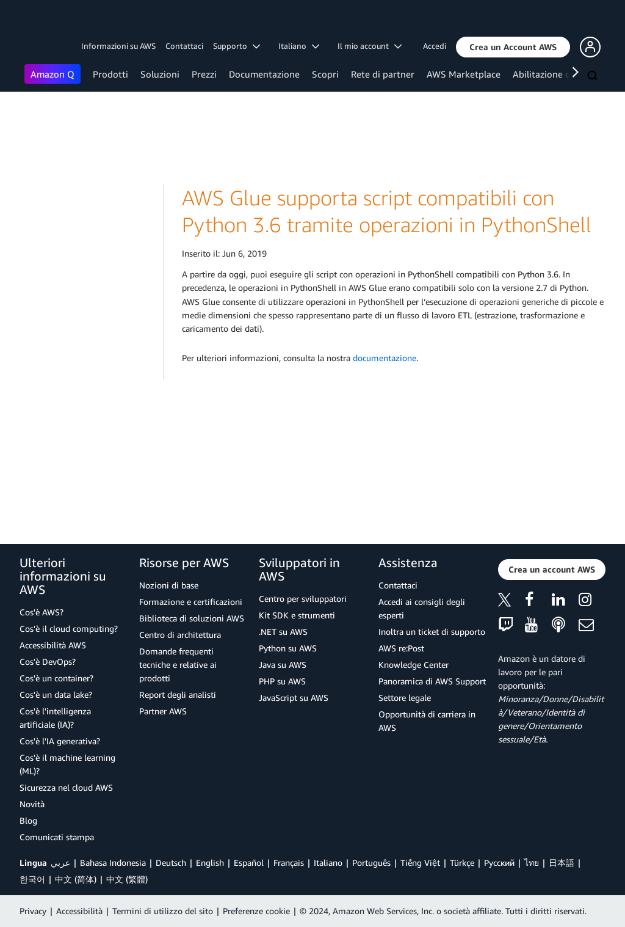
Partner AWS (163, 711)
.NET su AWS (283, 631)
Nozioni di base (168, 585)
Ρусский (499, 862)
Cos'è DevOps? (48, 661)
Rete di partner (382, 73)
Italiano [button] (298, 46)
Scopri (325, 73)
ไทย (531, 862)
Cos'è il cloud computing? (69, 628)
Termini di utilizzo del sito (162, 911)
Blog (28, 820)
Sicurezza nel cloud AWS (66, 787)
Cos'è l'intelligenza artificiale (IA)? (55, 718)
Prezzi (204, 73)
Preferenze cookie (256, 911)
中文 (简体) (75, 879)
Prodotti (110, 73)
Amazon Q (52, 73)
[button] (513, 47)
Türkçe (462, 862)
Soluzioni (159, 73)
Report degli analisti (177, 694)
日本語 (561, 862)
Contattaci (184, 46)
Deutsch (171, 862)
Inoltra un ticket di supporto (431, 631)
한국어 (32, 879)
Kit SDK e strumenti (297, 615)
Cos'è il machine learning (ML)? (67, 764)
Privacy (33, 911)
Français (288, 862)
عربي (60, 862)
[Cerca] (594, 76)
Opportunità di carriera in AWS (426, 721)
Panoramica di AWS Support (432, 681)
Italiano (328, 862)
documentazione (384, 358)
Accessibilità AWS (53, 645)
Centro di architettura (180, 634)
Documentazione (264, 73)
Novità (32, 804)
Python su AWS (288, 648)
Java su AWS (282, 664)
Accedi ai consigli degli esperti (421, 608)
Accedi (434, 46)
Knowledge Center (413, 664)
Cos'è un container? (56, 678)
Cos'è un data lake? (56, 694)
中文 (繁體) (127, 879)
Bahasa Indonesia (113, 862)
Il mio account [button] (370, 46)
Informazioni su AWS (118, 46)
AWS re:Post (401, 648)
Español (249, 862)
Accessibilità (79, 911)
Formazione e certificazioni (190, 601)
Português (371, 862)
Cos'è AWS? (41, 612)
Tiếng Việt (420, 862)
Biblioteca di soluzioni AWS (191, 618)
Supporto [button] (236, 46)
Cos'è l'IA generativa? (60, 741)
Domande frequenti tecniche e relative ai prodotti (178, 664)
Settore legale (404, 697)
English (210, 862)
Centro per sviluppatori (303, 598)
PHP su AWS (282, 681)
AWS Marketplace (463, 73)
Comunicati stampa (57, 837)
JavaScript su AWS (293, 697)
